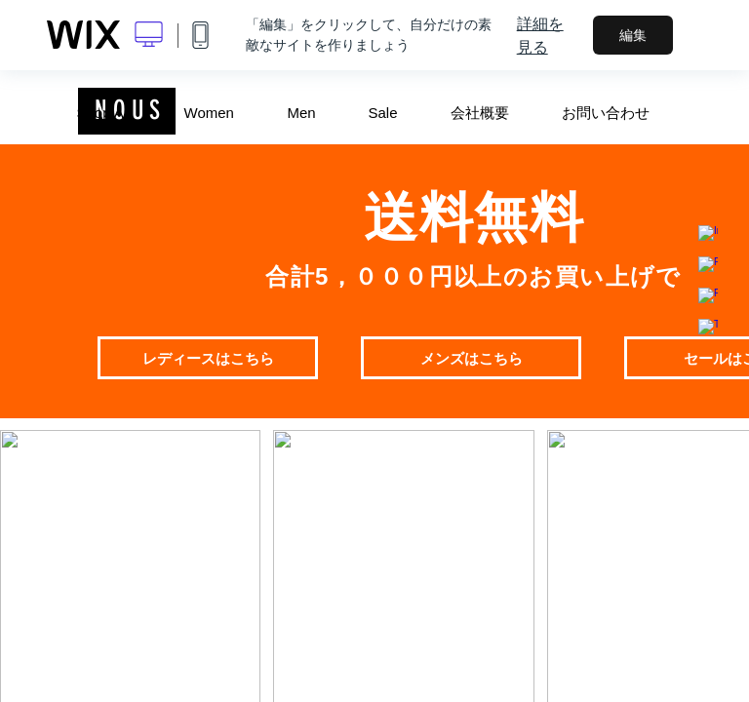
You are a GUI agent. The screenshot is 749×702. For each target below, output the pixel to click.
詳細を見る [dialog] (540, 35)
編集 (633, 35)
